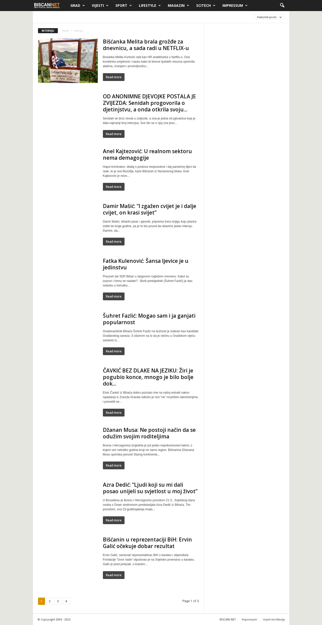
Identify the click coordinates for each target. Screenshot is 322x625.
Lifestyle (150, 5)
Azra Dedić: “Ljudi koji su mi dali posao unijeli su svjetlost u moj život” (150, 488)
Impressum (235, 5)
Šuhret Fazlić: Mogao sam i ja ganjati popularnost (149, 319)
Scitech (205, 5)
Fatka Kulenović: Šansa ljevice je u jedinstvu (145, 264)
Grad (77, 5)
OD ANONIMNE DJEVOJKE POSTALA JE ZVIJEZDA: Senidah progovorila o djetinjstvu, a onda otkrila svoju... (149, 103)
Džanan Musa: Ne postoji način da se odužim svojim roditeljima (149, 433)
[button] (282, 5)
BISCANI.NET (228, 619)
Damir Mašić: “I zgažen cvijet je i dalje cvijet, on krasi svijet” (149, 209)
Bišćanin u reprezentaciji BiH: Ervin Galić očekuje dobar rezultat (147, 543)
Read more (114, 77)
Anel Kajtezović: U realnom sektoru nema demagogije (147, 154)
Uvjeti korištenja (274, 619)
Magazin (178, 5)
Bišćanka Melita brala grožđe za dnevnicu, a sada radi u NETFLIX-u (146, 45)
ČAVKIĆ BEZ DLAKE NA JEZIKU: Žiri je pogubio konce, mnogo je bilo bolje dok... (148, 377)
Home (65, 30)
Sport (123, 5)
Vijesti (100, 5)
